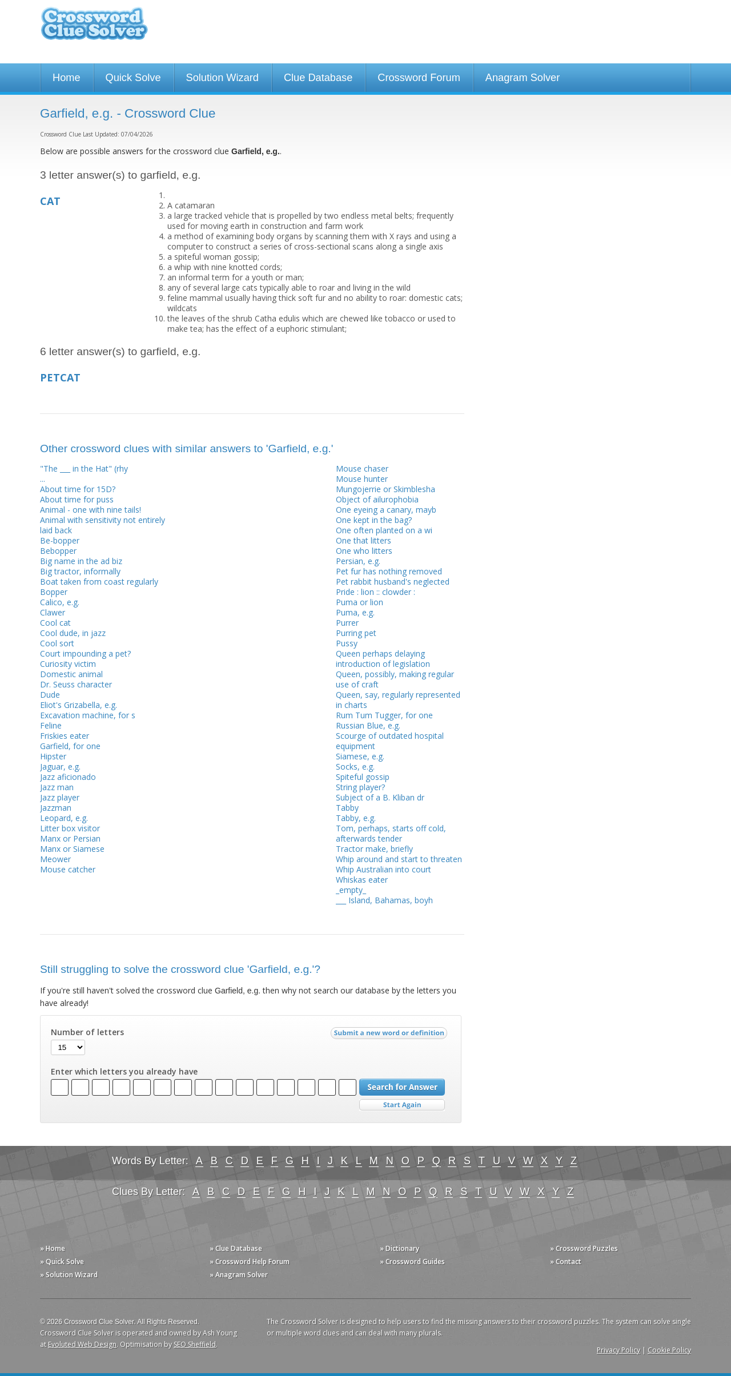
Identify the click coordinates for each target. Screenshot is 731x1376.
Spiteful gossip (362, 776)
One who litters (364, 550)
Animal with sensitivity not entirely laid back (102, 525)
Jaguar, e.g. (60, 766)
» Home (52, 1248)
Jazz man (57, 787)
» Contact (565, 1261)
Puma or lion (359, 602)
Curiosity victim (68, 663)
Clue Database (318, 77)
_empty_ (351, 889)
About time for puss (77, 499)
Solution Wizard (222, 77)
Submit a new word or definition (390, 1035)
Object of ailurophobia (377, 499)
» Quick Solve (62, 1261)
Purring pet (356, 632)
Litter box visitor (70, 828)
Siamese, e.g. (360, 756)
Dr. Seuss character (76, 684)
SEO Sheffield (195, 1344)
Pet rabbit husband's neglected (392, 581)
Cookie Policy (669, 1350)
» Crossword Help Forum (250, 1261)
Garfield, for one (70, 746)
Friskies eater (64, 735)
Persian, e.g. (358, 561)
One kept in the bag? (374, 519)
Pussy (347, 643)
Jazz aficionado (68, 776)
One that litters (363, 540)
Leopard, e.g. (64, 817)
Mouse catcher (67, 869)
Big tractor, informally (80, 571)
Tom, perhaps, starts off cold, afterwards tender (391, 833)
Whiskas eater (362, 879)
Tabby (347, 807)
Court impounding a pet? (85, 653)
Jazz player (59, 797)
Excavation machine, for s (87, 715)
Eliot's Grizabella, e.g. (78, 704)
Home (67, 77)
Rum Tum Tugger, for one (384, 715)
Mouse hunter (362, 478)
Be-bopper (59, 540)
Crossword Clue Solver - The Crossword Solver (94, 29)
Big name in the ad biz (81, 561)
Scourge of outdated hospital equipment (390, 740)
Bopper (53, 591)
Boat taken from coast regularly (99, 581)
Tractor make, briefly (374, 848)
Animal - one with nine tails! (90, 509)
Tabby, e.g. (356, 817)
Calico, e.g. (59, 602)
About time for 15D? (77, 489)
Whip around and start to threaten (399, 859)
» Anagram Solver (239, 1275)
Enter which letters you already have (124, 1072)
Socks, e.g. (355, 766)
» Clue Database (236, 1248)
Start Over (402, 1105)
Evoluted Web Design (82, 1344)
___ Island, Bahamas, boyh (384, 900)
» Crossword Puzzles (584, 1248)
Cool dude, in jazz (73, 632)
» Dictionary (399, 1248)
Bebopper (58, 550)
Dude (50, 694)
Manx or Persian (70, 838)
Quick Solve (133, 77)
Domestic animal (71, 674)
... (42, 478)
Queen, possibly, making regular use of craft (395, 679)
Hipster (53, 756)
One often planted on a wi (384, 530)
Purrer (347, 622)
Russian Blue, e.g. (368, 725)
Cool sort (57, 643)
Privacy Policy (618, 1350)
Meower (55, 859)
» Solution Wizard (69, 1275)
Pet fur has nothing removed (389, 571)
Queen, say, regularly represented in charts (398, 699)
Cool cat (55, 622)
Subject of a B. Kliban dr (380, 797)
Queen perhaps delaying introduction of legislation (383, 658)
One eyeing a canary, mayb (386, 509)
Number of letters (87, 1032)
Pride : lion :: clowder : (375, 591)
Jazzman (55, 807)
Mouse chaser (362, 468)
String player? (360, 787)
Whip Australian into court (383, 869)
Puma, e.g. (355, 612)
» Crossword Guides (412, 1261)
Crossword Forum (418, 77)
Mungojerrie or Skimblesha (385, 489)
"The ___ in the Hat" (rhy (84, 468)
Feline (51, 725)
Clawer (52, 612)
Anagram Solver (522, 77)
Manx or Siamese (72, 848)
